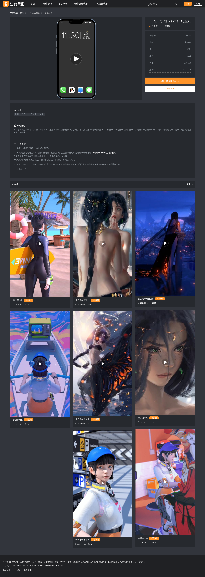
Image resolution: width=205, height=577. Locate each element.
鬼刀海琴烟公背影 (146, 299)
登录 (188, 4)
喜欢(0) (155, 26)
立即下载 (170, 81)
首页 (33, 3)
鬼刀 (17, 114)
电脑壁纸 (47, 3)
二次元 (25, 114)
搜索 (176, 3)
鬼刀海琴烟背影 (82, 300)
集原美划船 (18, 420)
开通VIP (170, 89)
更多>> (190, 184)
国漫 (42, 114)
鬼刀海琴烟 (143, 418)
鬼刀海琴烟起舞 (82, 419)
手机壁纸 (62, 3)
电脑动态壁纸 (81, 3)
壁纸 (18, 570)
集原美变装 (143, 538)
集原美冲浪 (18, 300)
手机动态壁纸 (101, 3)
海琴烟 (34, 114)
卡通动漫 (48, 13)
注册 (198, 4)
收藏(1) (167, 26)
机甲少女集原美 (82, 540)
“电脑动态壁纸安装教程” (104, 153)
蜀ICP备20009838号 (64, 565)
